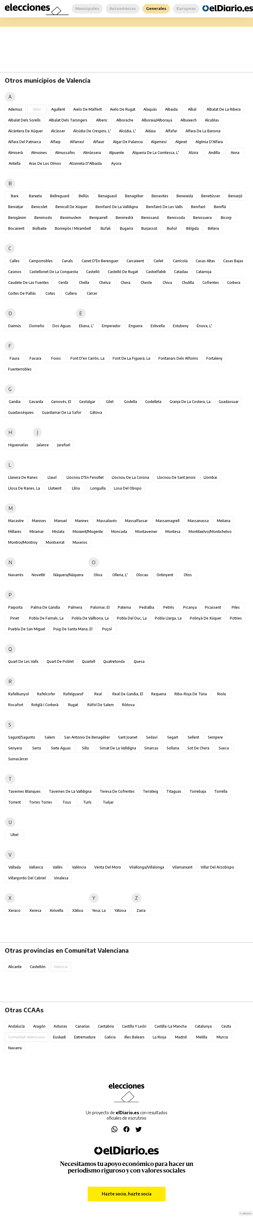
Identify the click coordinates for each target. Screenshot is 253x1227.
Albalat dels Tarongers (68, 120)
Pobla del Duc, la (132, 618)
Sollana (173, 748)
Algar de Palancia (128, 142)
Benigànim (17, 217)
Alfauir (98, 142)
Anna (235, 152)
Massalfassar (136, 520)
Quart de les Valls (23, 661)
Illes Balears (134, 1037)
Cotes (50, 293)
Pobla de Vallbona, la (90, 618)
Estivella (158, 326)
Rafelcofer (46, 694)
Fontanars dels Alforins (178, 358)
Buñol (172, 228)
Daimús (14, 326)
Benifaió (198, 206)
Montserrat (55, 542)
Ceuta (226, 1026)
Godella (130, 401)
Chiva (167, 282)
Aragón (39, 1026)
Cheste (146, 282)
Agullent (58, 109)
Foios (56, 358)
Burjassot (149, 228)
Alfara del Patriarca (24, 142)
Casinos (14, 271)
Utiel (14, 834)
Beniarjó (235, 196)
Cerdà (63, 282)
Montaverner (146, 531)
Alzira (193, 152)
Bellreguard (59, 196)
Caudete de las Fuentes (28, 282)
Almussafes (65, 152)
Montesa (172, 531)
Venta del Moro (107, 867)
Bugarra (126, 228)
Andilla (214, 152)
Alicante (15, 966)
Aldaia (150, 131)
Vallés (58, 867)
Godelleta (153, 401)
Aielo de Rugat (122, 109)
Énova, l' (204, 326)
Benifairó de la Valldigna (116, 206)
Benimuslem (70, 217)
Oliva (98, 575)
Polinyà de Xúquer (205, 618)
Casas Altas (205, 261)
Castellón (37, 966)
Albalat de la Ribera (224, 109)
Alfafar (171, 131)
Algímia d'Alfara (209, 142)
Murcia (222, 1037)
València (79, 867)
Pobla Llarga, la (168, 618)
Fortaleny (214, 358)
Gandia (14, 401)
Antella (14, 163)
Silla (85, 748)
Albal (192, 109)
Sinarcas (151, 748)
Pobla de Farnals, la (46, 618)
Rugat (73, 705)
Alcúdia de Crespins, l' (92, 131)
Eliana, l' (86, 326)
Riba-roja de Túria (190, 694)
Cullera (71, 293)
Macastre (16, 520)
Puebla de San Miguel (26, 629)
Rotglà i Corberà (44, 705)
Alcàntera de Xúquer (25, 131)
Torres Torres (40, 802)
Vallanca (36, 867)
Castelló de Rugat (123, 271)
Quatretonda (114, 661)
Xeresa (35, 910)
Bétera (213, 228)
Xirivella (56, 910)
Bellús (84, 196)
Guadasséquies (21, 412)
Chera (125, 282)
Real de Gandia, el (127, 694)
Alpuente (116, 152)
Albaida (171, 109)
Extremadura (84, 1037)
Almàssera (92, 152)
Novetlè (38, 575)
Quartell (88, 661)
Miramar (37, 531)
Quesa (139, 661)
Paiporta (15, 607)
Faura (14, 358)
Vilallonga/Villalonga (146, 867)
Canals (67, 261)
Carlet (158, 261)
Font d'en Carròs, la (87, 358)
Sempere (215, 737)
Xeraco (14, 910)
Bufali (106, 228)
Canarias (82, 1026)
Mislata (58, 531)
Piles (236, 607)
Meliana (223, 520)
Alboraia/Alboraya (157, 120)
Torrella (220, 791)
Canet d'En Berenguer (100, 261)
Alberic (102, 120)
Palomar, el (100, 607)
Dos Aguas (61, 326)
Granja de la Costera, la (190, 401)
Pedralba (146, 607)
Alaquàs (150, 109)
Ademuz (15, 109)
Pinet (14, 618)
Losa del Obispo (128, 488)
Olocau (142, 575)
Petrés (168, 607)
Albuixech (188, 120)
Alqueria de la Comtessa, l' (155, 152)
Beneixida (184, 196)
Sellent (193, 737)
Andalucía (16, 1026)
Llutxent (54, 488)
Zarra (140, 910)
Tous (66, 802)
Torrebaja (197, 791)
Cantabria (106, 1026)
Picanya (190, 607)
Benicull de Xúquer (71, 206)
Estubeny (181, 326)
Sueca (224, 748)
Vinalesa (61, 878)
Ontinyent (165, 575)
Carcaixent (135, 261)
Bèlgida (192, 228)
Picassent (213, 607)
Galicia (110, 1037)
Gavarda (36, 401)
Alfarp (55, 142)
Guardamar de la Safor (61, 412)
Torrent (14, 802)
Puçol (107, 629)
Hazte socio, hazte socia (126, 1193)
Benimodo (43, 217)
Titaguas (173, 791)
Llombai (210, 477)
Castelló (93, 271)
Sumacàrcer (18, 759)
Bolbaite (40, 228)
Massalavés (107, 520)
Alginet (181, 142)
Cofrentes (210, 282)
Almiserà (15, 152)
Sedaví (152, 737)
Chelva (105, 282)
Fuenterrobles (20, 369)
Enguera (135, 326)
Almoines (39, 152)
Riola (221, 694)
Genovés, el (61, 401)
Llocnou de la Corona (130, 477)
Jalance (43, 445)
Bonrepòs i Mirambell (73, 228)
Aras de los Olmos (45, 163)
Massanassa (198, 520)
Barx (14, 196)
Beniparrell (98, 217)
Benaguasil (107, 196)
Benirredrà (124, 217)
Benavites (159, 196)
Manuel (60, 520)
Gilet (110, 401)
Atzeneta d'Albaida (85, 163)
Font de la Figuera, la (131, 358)
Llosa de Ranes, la (24, 488)
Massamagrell (168, 520)
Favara (35, 358)
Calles (15, 261)
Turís (87, 802)
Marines (82, 520)
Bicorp (226, 217)
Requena (158, 694)
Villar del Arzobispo (217, 867)
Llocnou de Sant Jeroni (176, 477)
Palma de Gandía (45, 607)
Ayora (116, 163)
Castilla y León (134, 1026)
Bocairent (16, 228)
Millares (14, 531)
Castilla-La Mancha (171, 1026)
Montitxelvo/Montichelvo (210, 531)
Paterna (124, 607)
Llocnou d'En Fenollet (85, 477)
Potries (236, 618)
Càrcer (92, 293)
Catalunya (203, 1026)
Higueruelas (18, 445)
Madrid (181, 1037)
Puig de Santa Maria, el (72, 629)
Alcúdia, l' (127, 131)
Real (98, 694)
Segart (172, 737)
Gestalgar (87, 401)
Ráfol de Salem (100, 705)
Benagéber (134, 196)
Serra (36, 748)
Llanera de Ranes (23, 477)
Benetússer (210, 196)
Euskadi (59, 1037)
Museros (80, 542)
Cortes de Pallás (22, 293)
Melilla (201, 1037)
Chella (84, 282)
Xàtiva (77, 910)
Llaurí (52, 477)
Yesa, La (99, 910)
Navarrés (15, 575)
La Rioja (159, 1037)
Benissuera (202, 217)
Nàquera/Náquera (68, 575)
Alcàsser (58, 131)
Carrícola (180, 261)
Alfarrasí (77, 142)
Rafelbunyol (18, 694)
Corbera (233, 282)
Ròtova (128, 705)
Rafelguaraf (73, 694)
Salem (50, 737)
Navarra (15, 1048)
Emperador (111, 326)
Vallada (14, 867)
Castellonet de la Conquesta (54, 271)
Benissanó (150, 217)
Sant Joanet (127, 737)
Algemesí (159, 142)
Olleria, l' (120, 575)
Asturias (60, 1026)
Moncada (119, 531)
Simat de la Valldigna (118, 748)
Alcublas (212, 120)
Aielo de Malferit (87, 109)
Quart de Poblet (60, 661)
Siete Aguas (61, 748)
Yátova (120, 910)
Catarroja (203, 271)
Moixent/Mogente (88, 531)
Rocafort (15, 705)
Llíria (76, 488)
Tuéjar (108, 802)
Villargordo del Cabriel (27, 878)
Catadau (181, 271)
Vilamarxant (182, 867)
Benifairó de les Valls (164, 206)
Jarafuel (63, 445)
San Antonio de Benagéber (87, 737)
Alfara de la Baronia (203, 131)
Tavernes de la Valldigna (70, 791)
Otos (188, 575)
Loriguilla (98, 488)
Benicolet (39, 206)
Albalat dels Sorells (24, 120)
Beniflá (220, 206)
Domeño (36, 326)
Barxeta (35, 196)
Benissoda (176, 217)
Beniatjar (15, 206)
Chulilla (188, 282)
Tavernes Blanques (24, 791)
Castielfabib (156, 271)
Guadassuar (229, 401)
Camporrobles (41, 261)
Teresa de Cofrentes (117, 791)
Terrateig (150, 791)
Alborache (124, 120)
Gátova (96, 412)
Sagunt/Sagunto (21, 737)
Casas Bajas (233, 261)
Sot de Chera (198, 748)
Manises (39, 520)
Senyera (15, 748)
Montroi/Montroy (23, 542)
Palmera (75, 607)
